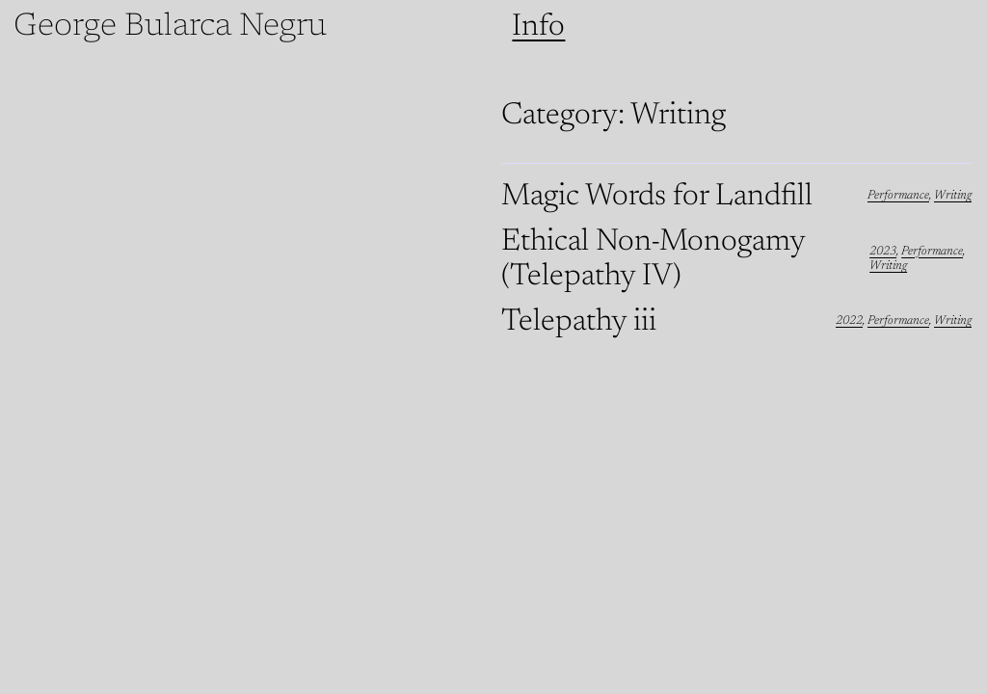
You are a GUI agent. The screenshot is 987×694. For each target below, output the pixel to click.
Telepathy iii (578, 322)
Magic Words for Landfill (657, 196)
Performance (898, 195)
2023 (882, 251)
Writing (953, 195)
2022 (849, 321)
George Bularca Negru (170, 27)
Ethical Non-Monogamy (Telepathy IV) (653, 259)
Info (538, 27)
